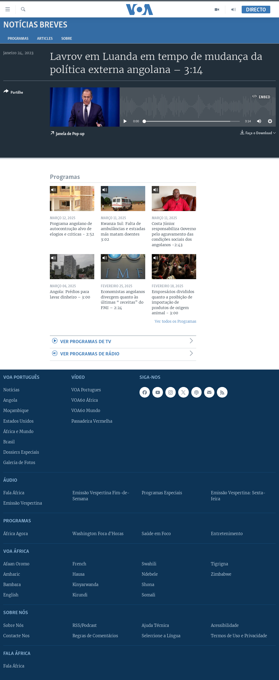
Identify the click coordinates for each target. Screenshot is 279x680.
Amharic (11, 574)
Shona (148, 584)
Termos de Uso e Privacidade (239, 635)
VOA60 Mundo (85, 410)
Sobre (66, 39)
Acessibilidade (225, 625)
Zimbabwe (221, 574)
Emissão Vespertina (22, 503)
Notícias (11, 390)
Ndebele (150, 574)
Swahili (149, 564)
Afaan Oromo (16, 564)
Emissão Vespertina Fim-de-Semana (100, 495)
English (11, 595)
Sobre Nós (13, 625)
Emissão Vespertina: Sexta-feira (238, 495)
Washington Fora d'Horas (97, 533)
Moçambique (16, 410)
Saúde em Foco (156, 533)
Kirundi (79, 595)
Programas (18, 39)
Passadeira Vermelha (91, 421)
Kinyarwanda (85, 584)
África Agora (15, 533)
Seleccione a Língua (161, 635)
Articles (45, 39)
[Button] (13, 93)
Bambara (12, 584)
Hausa (78, 574)
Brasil (9, 441)
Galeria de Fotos (19, 462)
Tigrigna (219, 564)
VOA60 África (84, 400)
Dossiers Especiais (21, 452)
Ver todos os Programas (175, 321)
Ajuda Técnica (155, 625)
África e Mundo (18, 431)
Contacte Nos (16, 635)
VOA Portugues (86, 390)
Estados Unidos (18, 421)
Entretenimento (227, 533)
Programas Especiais (162, 492)
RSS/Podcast (84, 625)
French (79, 564)
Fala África (13, 492)
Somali (148, 595)
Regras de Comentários (95, 635)
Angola (10, 400)
